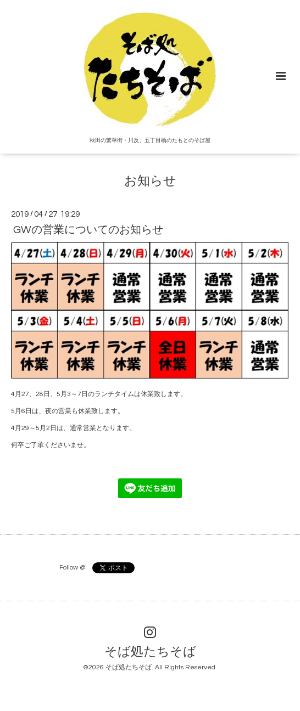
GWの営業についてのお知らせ (88, 229)
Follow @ (72, 567)
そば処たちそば (150, 652)
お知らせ (150, 181)
